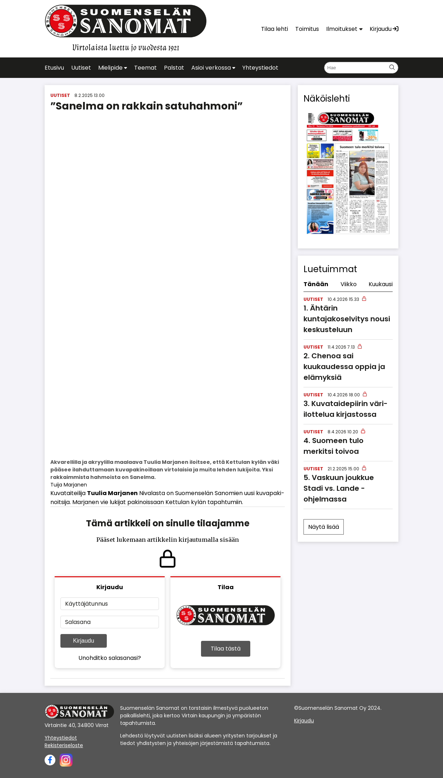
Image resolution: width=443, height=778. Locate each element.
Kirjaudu (83, 641)
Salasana (78, 622)
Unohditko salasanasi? (109, 658)
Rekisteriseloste (64, 745)
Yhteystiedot (61, 737)
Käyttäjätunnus (86, 604)
